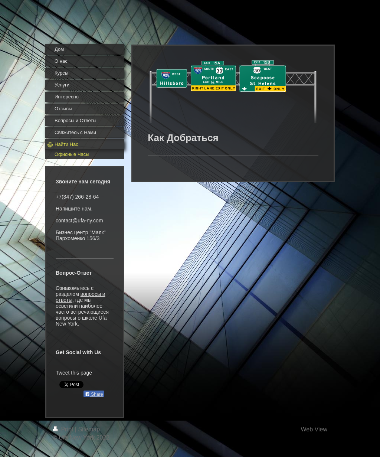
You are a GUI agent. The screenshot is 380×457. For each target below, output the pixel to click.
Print (64, 429)
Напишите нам (73, 209)
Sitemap (89, 429)
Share (94, 394)
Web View (314, 429)
